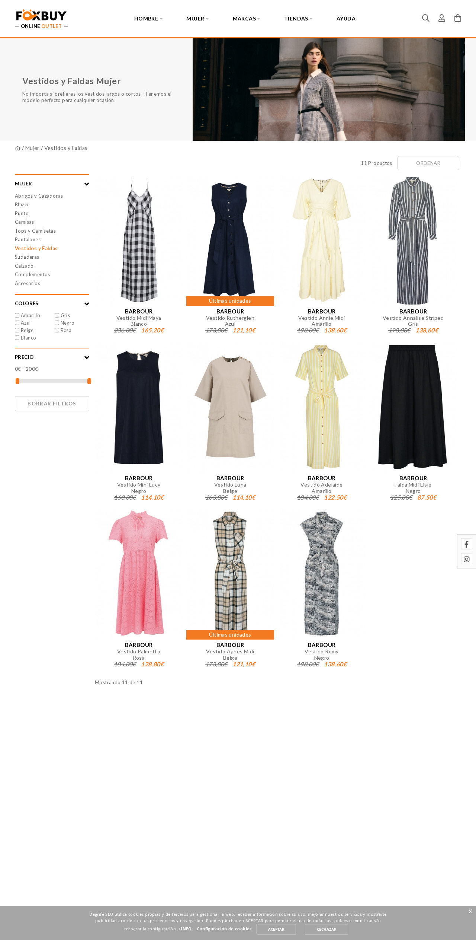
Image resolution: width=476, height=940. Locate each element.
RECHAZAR (326, 929)
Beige (27, 330)
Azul (26, 323)
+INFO (185, 929)
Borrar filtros (52, 404)
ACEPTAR (276, 929)
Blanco (28, 338)
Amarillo (30, 315)
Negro (67, 323)
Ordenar (428, 163)
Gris (65, 315)
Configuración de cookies (224, 929)
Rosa (66, 330)
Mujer (32, 148)
